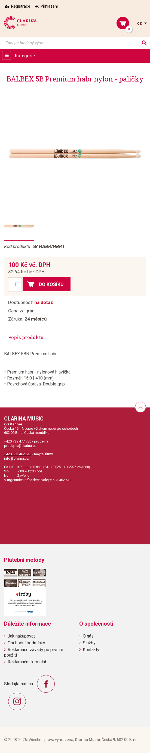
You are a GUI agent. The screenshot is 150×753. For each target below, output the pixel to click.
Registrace (20, 6)
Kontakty (91, 649)
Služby (89, 642)
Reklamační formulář (27, 661)
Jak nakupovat (21, 636)
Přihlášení (49, 6)
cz (140, 23)
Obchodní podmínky (26, 642)
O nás (88, 636)
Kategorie (25, 55)
